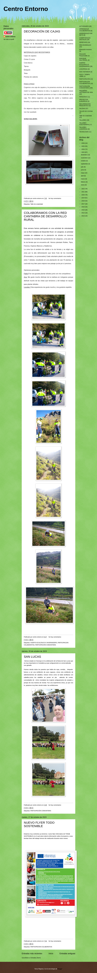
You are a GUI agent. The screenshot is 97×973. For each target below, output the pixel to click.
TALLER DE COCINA (86, 111)
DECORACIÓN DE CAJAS (42, 31)
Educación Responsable (83, 55)
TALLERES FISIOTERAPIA (84, 123)
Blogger (59, 969)
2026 (83, 143)
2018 (83, 201)
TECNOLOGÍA (83, 132)
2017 (83, 204)
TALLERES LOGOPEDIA (83, 128)
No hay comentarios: (55, 198)
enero (83, 185)
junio (82, 170)
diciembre (84, 155)
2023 (83, 152)
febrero (83, 182)
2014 (83, 213)
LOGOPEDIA (83, 69)
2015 (83, 210)
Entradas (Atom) (36, 958)
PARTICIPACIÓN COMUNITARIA (45, 645)
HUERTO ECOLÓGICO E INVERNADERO (43, 642)
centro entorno (10, 36)
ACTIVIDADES (84, 26)
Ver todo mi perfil (9, 39)
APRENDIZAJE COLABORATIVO (84, 30)
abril (82, 176)
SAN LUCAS (32, 656)
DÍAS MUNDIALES (85, 45)
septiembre (84, 164)
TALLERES (82, 120)
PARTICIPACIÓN (84, 79)
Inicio (51, 953)
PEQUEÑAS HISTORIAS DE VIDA (86, 91)
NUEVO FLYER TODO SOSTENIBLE (39, 824)
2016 (83, 207)
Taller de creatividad (36, 204)
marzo (83, 179)
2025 (83, 146)
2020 (83, 195)
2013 (83, 216)
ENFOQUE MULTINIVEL (83, 59)
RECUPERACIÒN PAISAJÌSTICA (85, 105)
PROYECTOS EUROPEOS (83, 100)
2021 (83, 192)
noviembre (84, 158)
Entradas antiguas (67, 953)
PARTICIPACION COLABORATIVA (41, 947)
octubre (83, 161)
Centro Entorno (26, 8)
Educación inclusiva (85, 49)
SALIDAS (82, 108)
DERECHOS (83, 42)
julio (82, 167)
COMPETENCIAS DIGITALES (84, 38)
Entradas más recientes (32, 953)
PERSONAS (83, 97)
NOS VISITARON (84, 72)
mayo (83, 173)
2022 (83, 189)
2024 (83, 149)
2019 (83, 198)
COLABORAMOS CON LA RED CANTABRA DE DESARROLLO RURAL (45, 216)
